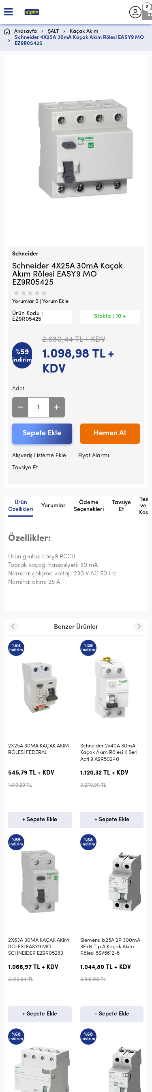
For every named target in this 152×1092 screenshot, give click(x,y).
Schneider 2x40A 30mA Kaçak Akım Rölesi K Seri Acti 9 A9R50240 (36, 752)
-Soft (33, 1081)
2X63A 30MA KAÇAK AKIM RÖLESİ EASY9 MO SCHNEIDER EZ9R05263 (110, 752)
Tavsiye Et (25, 468)
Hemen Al (110, 433)
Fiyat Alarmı (93, 456)
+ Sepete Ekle (39, 820)
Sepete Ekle (42, 433)
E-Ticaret (51, 1081)
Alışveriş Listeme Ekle (39, 456)
